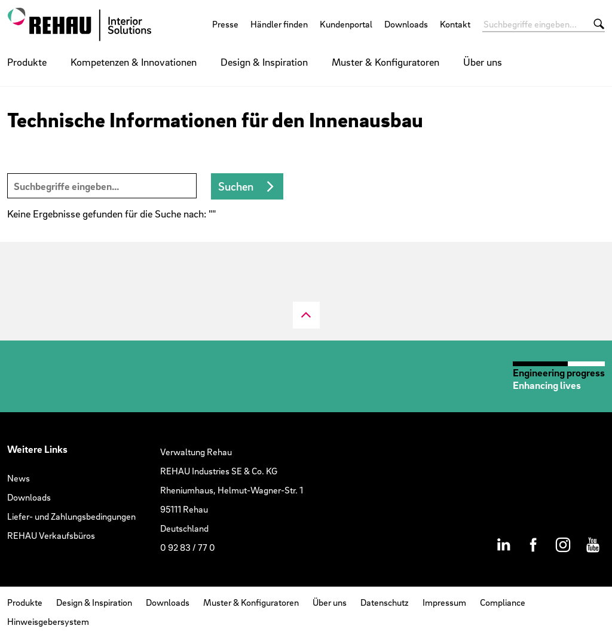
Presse (225, 24)
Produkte (27, 62)
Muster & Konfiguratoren (385, 62)
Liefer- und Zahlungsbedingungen (71, 516)
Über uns (482, 62)
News (18, 478)
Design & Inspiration (264, 62)
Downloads (406, 24)
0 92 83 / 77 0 (187, 547)
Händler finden (279, 24)
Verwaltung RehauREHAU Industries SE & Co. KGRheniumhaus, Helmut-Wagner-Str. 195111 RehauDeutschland (231, 490)
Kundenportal (346, 24)
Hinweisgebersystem (48, 621)
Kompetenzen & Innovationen (134, 62)
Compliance (502, 602)
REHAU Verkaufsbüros (51, 535)
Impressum (444, 602)
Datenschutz (384, 602)
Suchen (235, 186)
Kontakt (455, 24)
